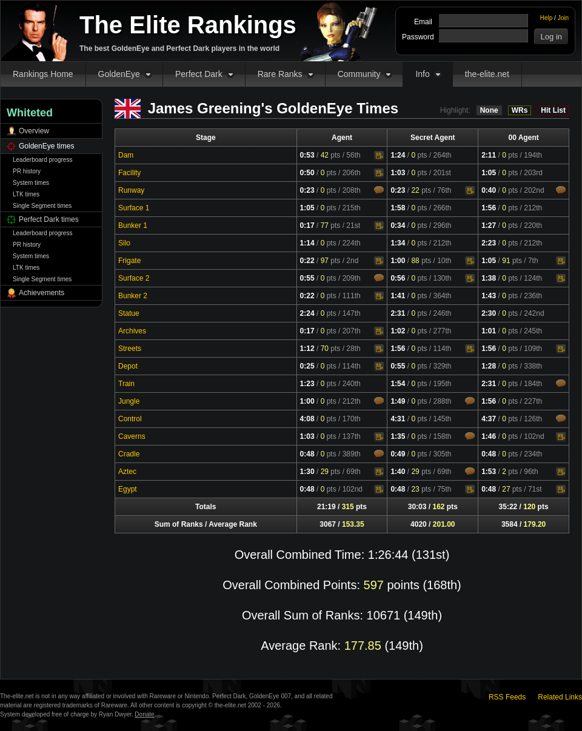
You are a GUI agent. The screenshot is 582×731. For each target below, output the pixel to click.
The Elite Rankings (187, 25)
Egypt (127, 489)
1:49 (397, 401)
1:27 (488, 225)
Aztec (127, 471)
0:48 (307, 454)
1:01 (488, 331)
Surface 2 (133, 278)
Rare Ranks (280, 74)
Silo (124, 243)
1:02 (397, 331)
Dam (125, 155)
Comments (379, 190)
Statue (128, 313)
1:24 (397, 155)
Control (130, 419)
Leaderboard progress (42, 159)
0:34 (397, 225)
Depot (128, 366)
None (489, 110)
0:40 (488, 190)
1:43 (488, 296)
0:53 (307, 155)
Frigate (129, 260)
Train (126, 383)
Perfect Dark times (49, 219)
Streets (129, 348)
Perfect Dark (198, 74)
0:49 (397, 454)
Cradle (128, 454)
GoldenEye (119, 74)
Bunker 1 (132, 225)
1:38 (488, 278)
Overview (34, 131)
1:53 (488, 471)
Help (546, 18)
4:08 (307, 419)
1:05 (488, 173)
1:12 (307, 348)
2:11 (488, 155)
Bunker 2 (132, 296)
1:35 (397, 436)
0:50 (307, 173)
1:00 (397, 260)
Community (359, 74)
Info (422, 74)
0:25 (307, 366)
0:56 (397, 278)
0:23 (307, 190)
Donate (144, 714)
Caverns (132, 436)
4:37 (488, 419)
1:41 (397, 296)
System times (31, 182)
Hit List (553, 110)
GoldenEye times (46, 146)
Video (378, 155)
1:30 (307, 471)
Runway (131, 190)
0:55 (307, 278)
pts (331, 155)
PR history (27, 171)
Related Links (560, 697)
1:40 (397, 471)
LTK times (26, 194)
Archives (132, 331)
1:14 (307, 243)
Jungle (128, 401)
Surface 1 (133, 208)
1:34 (397, 243)
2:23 (488, 243)
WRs (520, 110)
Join (563, 18)
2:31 (397, 313)
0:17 (307, 225)
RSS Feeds (507, 697)
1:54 (397, 383)
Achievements (41, 293)
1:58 (397, 208)
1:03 (397, 173)
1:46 (488, 436)
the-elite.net (487, 74)
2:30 (488, 313)
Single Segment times (42, 205)
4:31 (397, 419)
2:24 (307, 313)
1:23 (307, 383)
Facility (129, 173)
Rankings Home (43, 74)
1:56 (488, 208)
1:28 (488, 366)
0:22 (307, 260)
